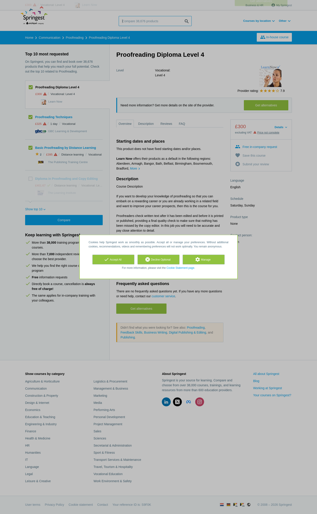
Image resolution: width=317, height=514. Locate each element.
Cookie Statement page (180, 267)
